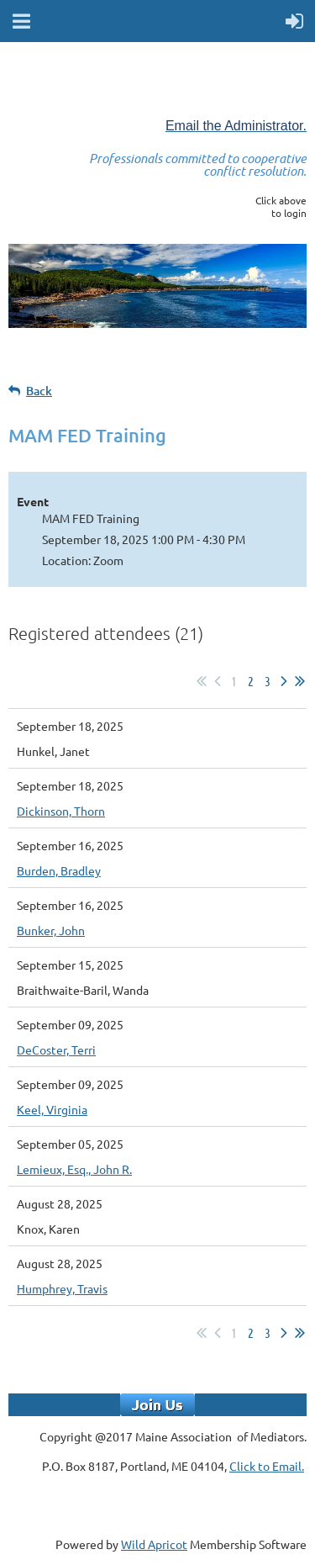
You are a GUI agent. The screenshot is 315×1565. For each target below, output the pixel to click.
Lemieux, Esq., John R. (74, 1168)
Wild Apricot (154, 1544)
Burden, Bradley (59, 870)
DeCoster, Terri (56, 1049)
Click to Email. (266, 1465)
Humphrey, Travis (62, 1288)
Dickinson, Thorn (61, 810)
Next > (284, 681)
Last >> (300, 681)
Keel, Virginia (52, 1109)
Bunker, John (51, 930)
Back (39, 391)
